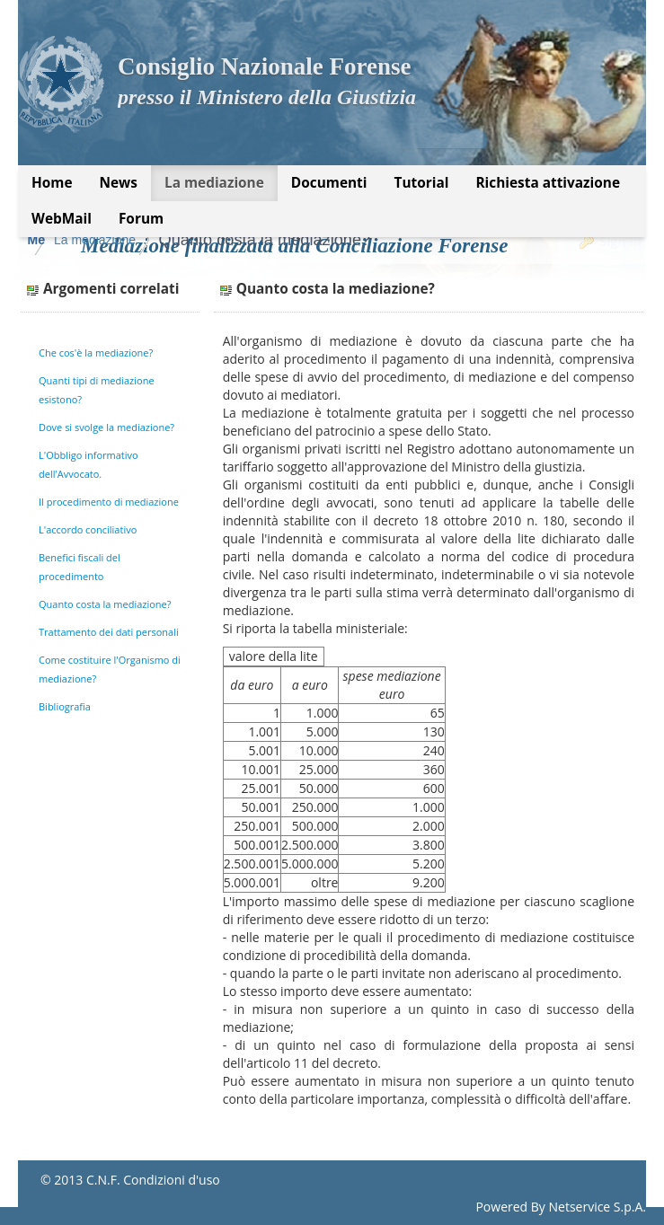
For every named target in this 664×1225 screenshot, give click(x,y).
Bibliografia (65, 706)
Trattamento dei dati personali (109, 632)
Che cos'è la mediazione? (96, 352)
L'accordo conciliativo (88, 529)
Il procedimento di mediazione (109, 501)
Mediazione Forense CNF (102, 240)
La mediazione (240, 240)
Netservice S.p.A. (597, 1206)
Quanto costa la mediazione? (411, 240)
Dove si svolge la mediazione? (106, 427)
